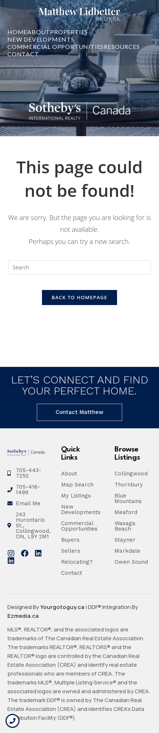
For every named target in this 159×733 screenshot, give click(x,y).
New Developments (40, 39)
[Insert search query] (79, 267)
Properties (69, 31)
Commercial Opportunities (55, 46)
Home (17, 31)
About (38, 31)
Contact (23, 53)
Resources (121, 46)
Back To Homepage (79, 297)
